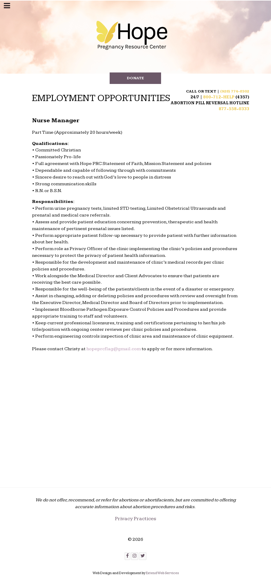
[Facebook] (127, 556)
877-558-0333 (234, 109)
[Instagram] (134, 556)
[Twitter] (142, 556)
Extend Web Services (162, 573)
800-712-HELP (219, 97)
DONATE (135, 78)
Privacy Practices (135, 518)
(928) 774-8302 (234, 91)
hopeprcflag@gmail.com (113, 349)
